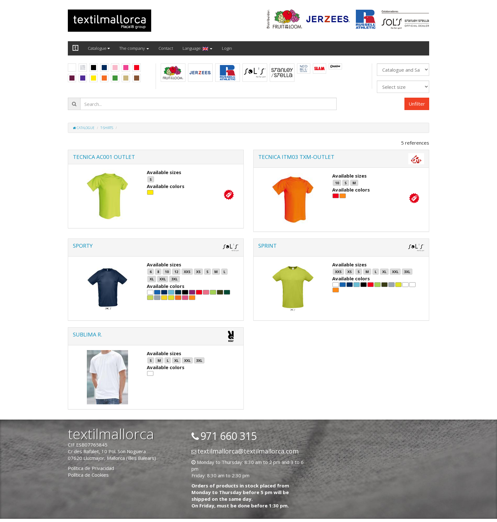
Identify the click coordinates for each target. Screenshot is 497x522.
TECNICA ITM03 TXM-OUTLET (296, 156)
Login (227, 48)
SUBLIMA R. (87, 334)
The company (134, 48)
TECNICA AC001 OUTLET (104, 156)
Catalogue (99, 48)
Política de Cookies (88, 475)
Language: (197, 48)
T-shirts (106, 128)
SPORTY (83, 245)
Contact (165, 48)
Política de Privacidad (91, 468)
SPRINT (267, 245)
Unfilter (417, 104)
